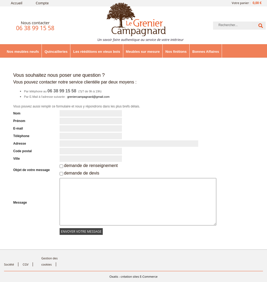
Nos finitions (176, 52)
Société (9, 264)
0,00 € (257, 3)
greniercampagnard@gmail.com (88, 96)
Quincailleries (55, 52)
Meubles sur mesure (143, 52)
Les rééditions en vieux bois (96, 52)
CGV (25, 264)
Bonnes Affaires (205, 52)
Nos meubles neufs (23, 52)
